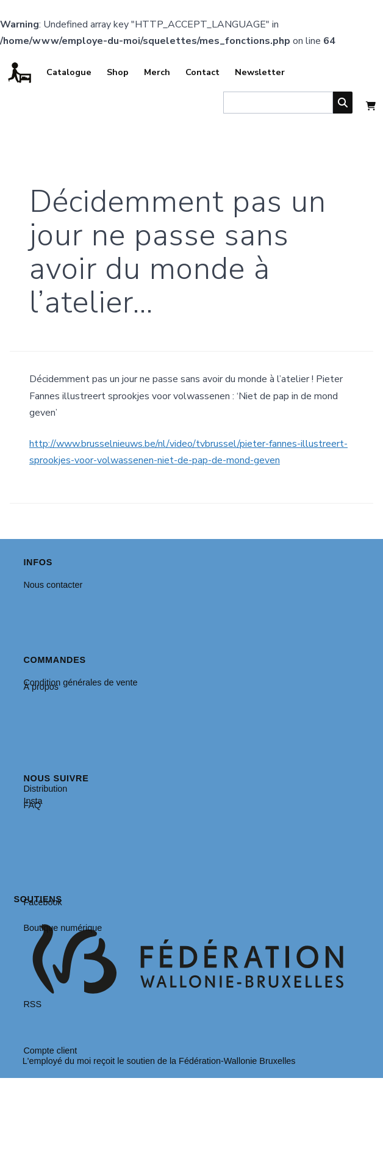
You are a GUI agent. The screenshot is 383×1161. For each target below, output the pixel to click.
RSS (32, 1004)
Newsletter (260, 72)
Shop (118, 72)
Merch (157, 72)
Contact (202, 72)
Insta (32, 801)
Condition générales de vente (80, 682)
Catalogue (68, 72)
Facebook (42, 902)
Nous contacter (52, 585)
